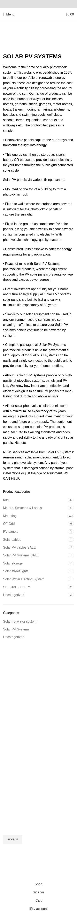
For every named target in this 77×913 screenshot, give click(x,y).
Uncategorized (13, 595)
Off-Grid (9, 523)
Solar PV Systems (16, 629)
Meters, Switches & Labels (22, 508)
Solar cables (12, 539)
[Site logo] (38, 14)
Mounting (10, 516)
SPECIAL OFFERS (17, 587)
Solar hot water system (20, 621)
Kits (6, 500)
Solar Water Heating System (23, 579)
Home (7, 41)
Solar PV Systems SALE (21, 555)
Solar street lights (16, 571)
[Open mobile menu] (8, 14)
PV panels (10, 531)
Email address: (38, 824)
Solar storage (13, 563)
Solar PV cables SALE (19, 547)
